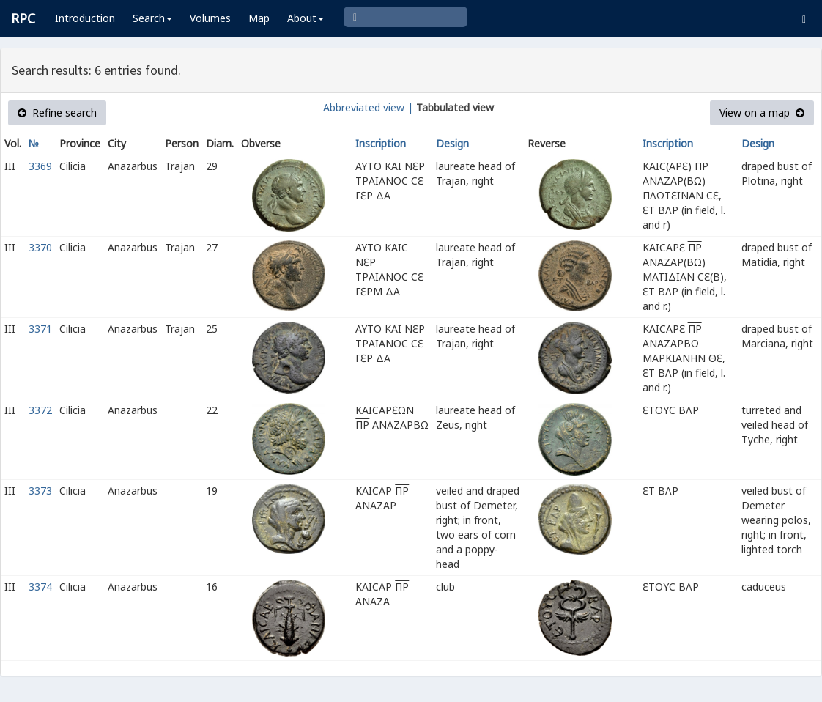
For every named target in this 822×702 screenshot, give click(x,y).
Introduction (85, 18)
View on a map (761, 112)
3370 (40, 247)
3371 (40, 329)
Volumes (210, 18)
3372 (40, 410)
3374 (40, 587)
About (305, 18)
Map (259, 18)
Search (152, 18)
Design (452, 143)
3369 (40, 166)
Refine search (57, 112)
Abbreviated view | (368, 107)
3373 (40, 491)
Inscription (380, 143)
